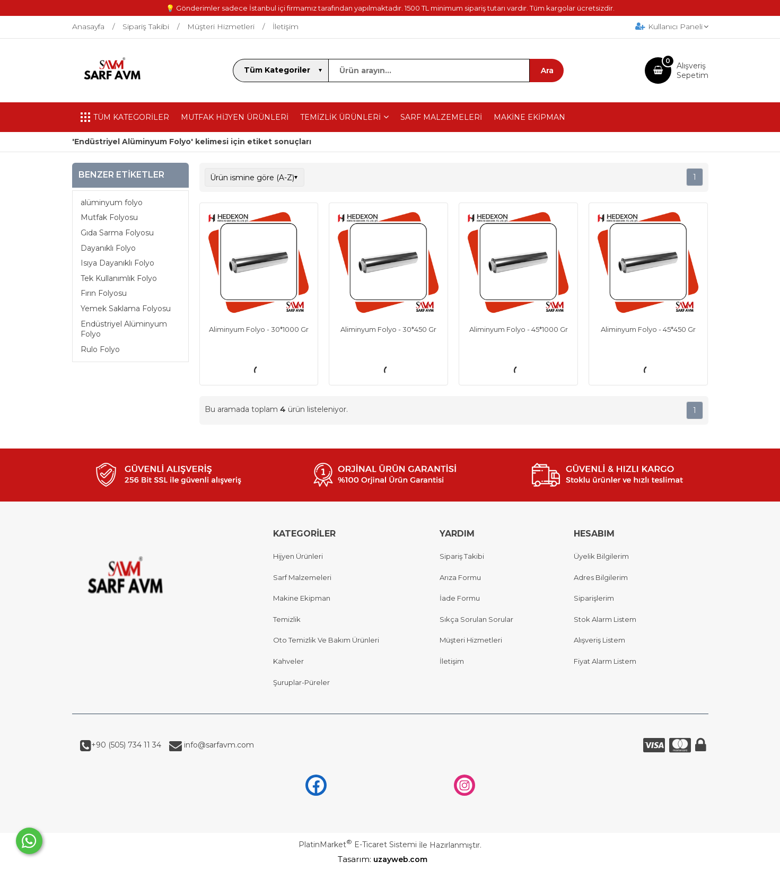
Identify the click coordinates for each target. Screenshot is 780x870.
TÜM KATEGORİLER (125, 117)
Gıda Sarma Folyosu (117, 233)
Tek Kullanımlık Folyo (119, 278)
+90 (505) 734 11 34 (126, 745)
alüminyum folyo (112, 202)
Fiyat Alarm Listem (605, 661)
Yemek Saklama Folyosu (126, 308)
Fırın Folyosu (104, 293)
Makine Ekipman (301, 598)
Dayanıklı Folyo (108, 248)
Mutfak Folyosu (109, 217)
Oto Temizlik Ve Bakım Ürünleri (326, 640)
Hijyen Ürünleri (298, 556)
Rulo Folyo (100, 349)
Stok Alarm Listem (605, 619)
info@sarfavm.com (218, 745)
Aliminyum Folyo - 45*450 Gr (648, 329)
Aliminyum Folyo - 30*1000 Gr (259, 329)
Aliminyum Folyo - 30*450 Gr (388, 329)
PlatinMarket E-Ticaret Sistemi (358, 844)
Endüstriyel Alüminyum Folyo (124, 329)
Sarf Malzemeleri (302, 577)
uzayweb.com (407, 859)
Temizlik (287, 619)
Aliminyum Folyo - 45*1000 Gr (518, 329)
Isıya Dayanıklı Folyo (117, 263)
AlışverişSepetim (692, 70)
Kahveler (288, 661)
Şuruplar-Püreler (301, 682)
